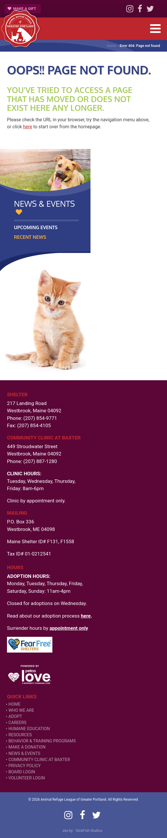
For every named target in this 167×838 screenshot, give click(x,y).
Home (111, 46)
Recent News (30, 237)
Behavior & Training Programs (42, 741)
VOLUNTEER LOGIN (26, 778)
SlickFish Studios (89, 831)
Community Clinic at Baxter (39, 759)
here (27, 126)
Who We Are (21, 710)
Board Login (21, 771)
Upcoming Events (36, 227)
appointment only (68, 628)
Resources (20, 734)
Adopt (15, 716)
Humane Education (29, 728)
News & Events (24, 753)
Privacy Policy (24, 765)
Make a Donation (27, 747)
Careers (17, 722)
